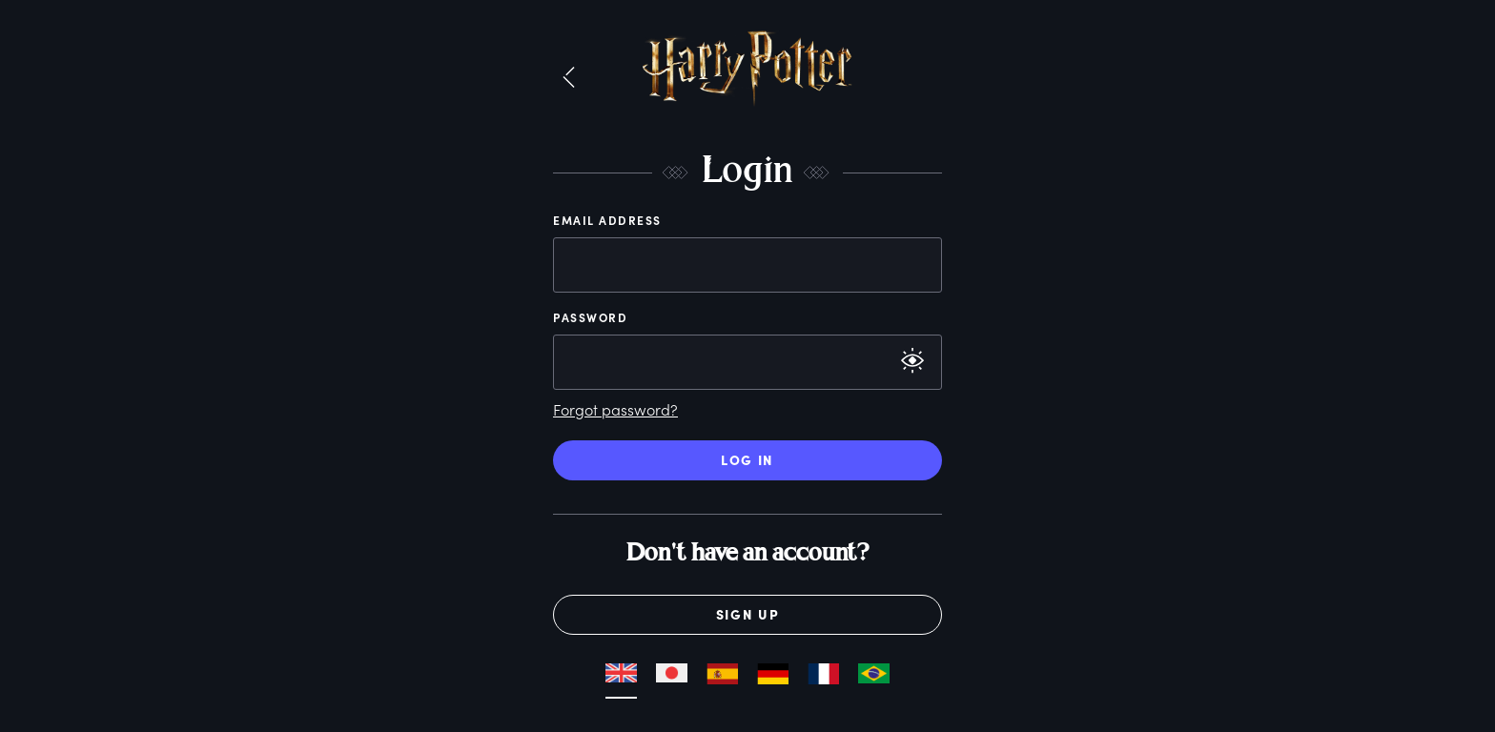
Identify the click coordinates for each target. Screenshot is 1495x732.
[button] (569, 78)
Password (590, 317)
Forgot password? (615, 409)
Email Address (607, 220)
